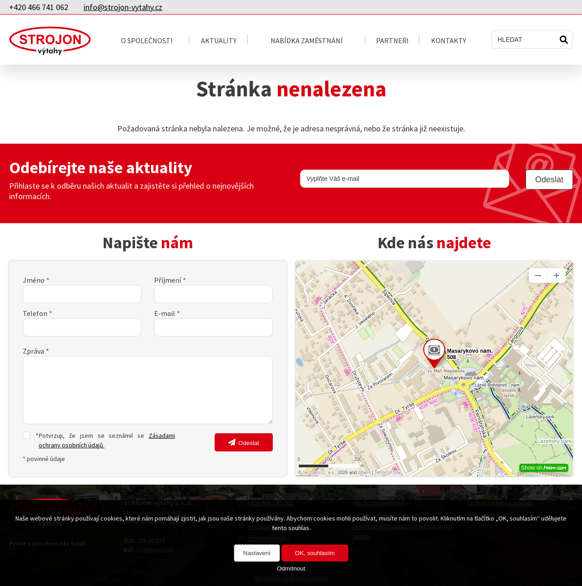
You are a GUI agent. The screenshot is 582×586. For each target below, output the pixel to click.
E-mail (164, 313)
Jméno (34, 280)
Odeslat (248, 443)
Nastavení (257, 553)
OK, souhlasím (315, 553)
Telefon (35, 313)
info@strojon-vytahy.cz (123, 7)
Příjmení (167, 280)
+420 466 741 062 (38, 7)
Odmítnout (291, 568)
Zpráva (33, 351)
